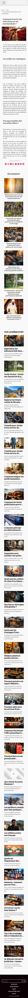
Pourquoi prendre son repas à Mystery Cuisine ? (13, 683)
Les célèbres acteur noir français (12, 834)
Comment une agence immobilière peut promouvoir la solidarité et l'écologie (14, 221)
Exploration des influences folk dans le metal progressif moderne (13, 268)
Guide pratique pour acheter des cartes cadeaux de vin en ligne (13, 245)
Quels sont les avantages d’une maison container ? (12, 632)
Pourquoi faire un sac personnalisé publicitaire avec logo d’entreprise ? (13, 759)
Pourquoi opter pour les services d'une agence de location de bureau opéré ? (13, 710)
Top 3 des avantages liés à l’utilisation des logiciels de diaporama (13, 936)
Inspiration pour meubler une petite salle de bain (12, 555)
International (14, 986)
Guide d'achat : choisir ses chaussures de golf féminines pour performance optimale (14, 293)
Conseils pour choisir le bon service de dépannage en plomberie (13, 428)
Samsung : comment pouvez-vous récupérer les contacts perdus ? (14, 885)
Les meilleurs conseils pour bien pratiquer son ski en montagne (14, 809)
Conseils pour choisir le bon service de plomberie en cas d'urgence (13, 454)
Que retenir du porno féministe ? (13, 783)
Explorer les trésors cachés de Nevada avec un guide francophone (12, 403)
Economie (14, 984)
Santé (14, 989)
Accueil (2, 10)
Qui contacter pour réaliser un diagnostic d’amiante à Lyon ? (14, 317)
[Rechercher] (12, 981)
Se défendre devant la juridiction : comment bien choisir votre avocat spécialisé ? (13, 962)
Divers (7, 10)
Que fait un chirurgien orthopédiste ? (14, 605)
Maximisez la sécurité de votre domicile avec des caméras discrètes (14, 196)
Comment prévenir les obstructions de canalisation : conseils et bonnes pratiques (13, 531)
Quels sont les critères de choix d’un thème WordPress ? (13, 581)
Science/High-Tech (14, 991)
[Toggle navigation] (4, 2)
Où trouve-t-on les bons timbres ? (12, 909)
